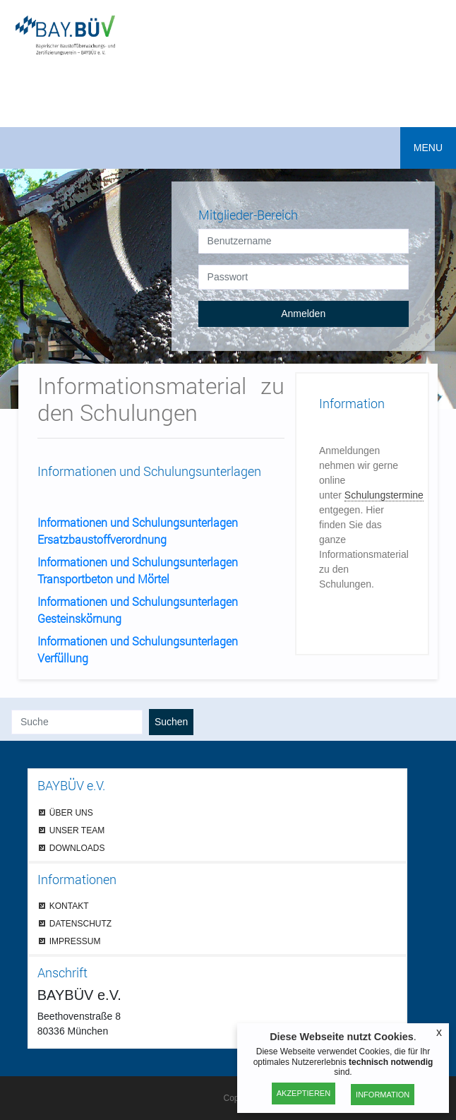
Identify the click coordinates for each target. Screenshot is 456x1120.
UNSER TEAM (76, 830)
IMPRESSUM (75, 941)
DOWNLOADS (77, 847)
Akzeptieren (303, 1093)
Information (382, 1094)
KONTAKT (69, 905)
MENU (428, 147)
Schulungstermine (384, 495)
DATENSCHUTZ (80, 923)
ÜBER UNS (71, 812)
